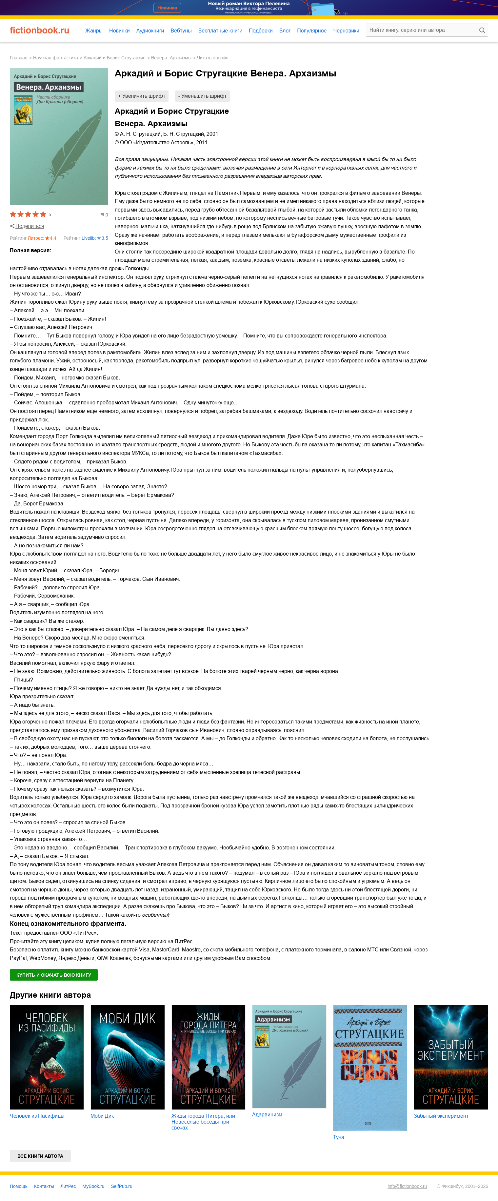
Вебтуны (180, 30)
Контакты (44, 1186)
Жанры (94, 30)
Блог (285, 30)
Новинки (119, 30)
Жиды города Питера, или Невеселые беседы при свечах (203, 1121)
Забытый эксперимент (441, 1116)
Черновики (346, 30)
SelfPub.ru (121, 1186)
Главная (19, 57)
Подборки (260, 30)
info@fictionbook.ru (407, 1186)
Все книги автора (40, 1156)
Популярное (312, 30)
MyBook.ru (94, 1186)
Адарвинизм (267, 1114)
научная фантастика (55, 57)
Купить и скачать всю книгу (53, 975)
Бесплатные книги (220, 30)
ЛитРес (68, 1186)
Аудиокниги (150, 30)
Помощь (19, 1186)
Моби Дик (102, 1116)
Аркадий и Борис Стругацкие (115, 57)
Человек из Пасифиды (37, 1116)
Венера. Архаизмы (171, 57)
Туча (338, 1137)
